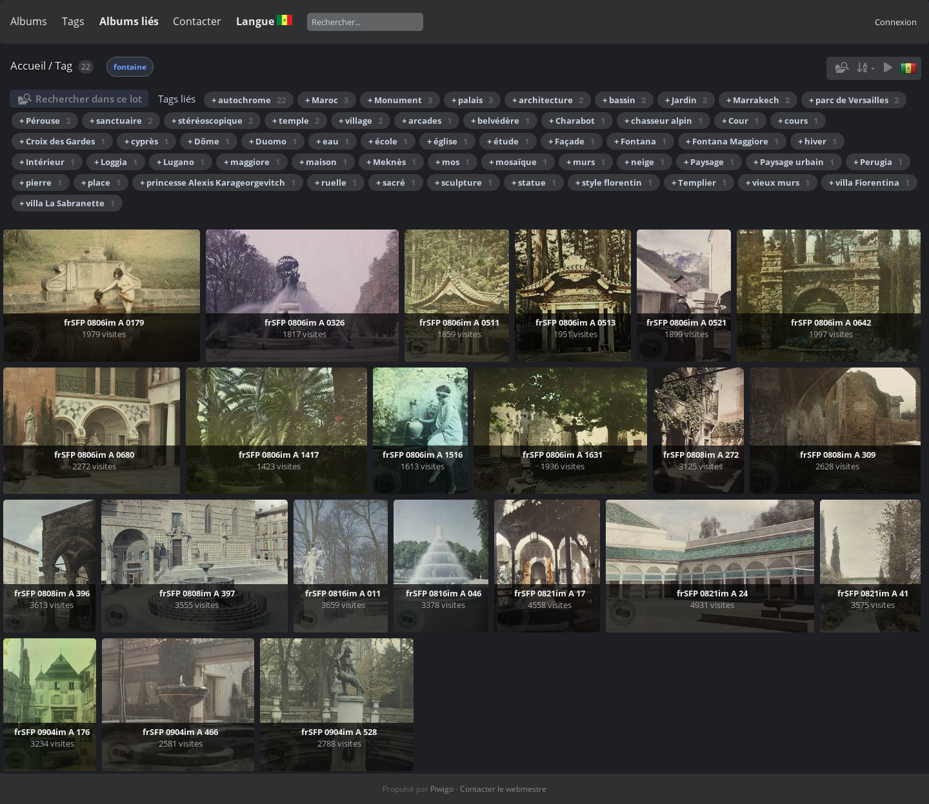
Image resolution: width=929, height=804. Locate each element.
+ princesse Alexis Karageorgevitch (217, 182)
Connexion (896, 22)
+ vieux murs (778, 182)
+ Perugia (878, 162)
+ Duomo (273, 141)
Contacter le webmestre (503, 788)
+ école (388, 141)
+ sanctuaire (121, 120)
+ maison (323, 162)
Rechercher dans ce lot (88, 98)
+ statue (534, 182)
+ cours (798, 120)
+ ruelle (336, 182)
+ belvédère (500, 120)
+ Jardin (686, 100)
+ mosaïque (518, 162)
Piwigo (442, 788)
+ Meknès (391, 162)
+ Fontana (640, 141)
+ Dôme (209, 141)
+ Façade (571, 141)
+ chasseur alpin (663, 120)
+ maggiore (252, 162)
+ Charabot (577, 120)
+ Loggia (115, 162)
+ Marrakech (758, 100)
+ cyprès (146, 141)
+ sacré (395, 182)
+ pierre (40, 182)
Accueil (28, 65)
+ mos (452, 162)
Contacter (197, 21)
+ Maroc (326, 100)
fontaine (130, 66)
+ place (101, 182)
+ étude (508, 141)
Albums (28, 21)
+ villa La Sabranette (67, 203)
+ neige (644, 162)
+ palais (472, 100)
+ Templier (699, 182)
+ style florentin (613, 182)
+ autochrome (249, 100)
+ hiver (817, 141)
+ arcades (427, 120)
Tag (63, 65)
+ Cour (740, 120)
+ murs (585, 162)
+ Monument (400, 100)
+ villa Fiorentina (869, 182)
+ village (361, 120)
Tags (73, 21)
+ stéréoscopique (212, 120)
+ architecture (547, 100)
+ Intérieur (47, 162)
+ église (447, 141)
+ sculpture (463, 182)
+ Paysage (709, 162)
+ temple (295, 120)
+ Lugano (181, 162)
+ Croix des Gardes (62, 141)
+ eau (332, 141)
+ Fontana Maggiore (732, 141)
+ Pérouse (44, 120)
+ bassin (624, 100)
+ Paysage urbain (794, 162)
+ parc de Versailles (854, 100)
